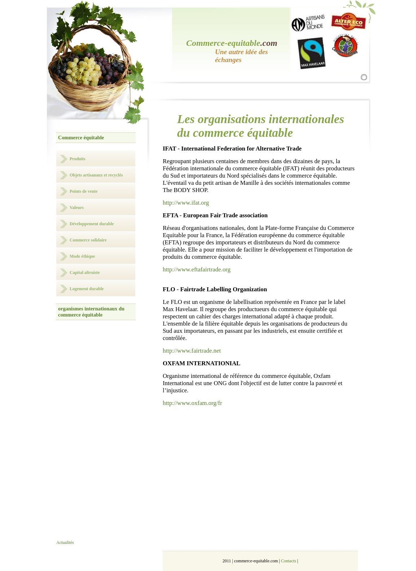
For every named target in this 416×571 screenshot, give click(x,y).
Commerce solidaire (88, 240)
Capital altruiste (85, 272)
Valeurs (77, 207)
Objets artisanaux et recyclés (96, 175)
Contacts (288, 560)
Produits (78, 158)
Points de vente (83, 191)
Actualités (65, 542)
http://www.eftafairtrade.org (197, 269)
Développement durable (92, 223)
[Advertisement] (104, 435)
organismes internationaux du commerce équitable (91, 312)
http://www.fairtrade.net (192, 350)
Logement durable (87, 288)
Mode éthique (82, 256)
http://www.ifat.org (186, 202)
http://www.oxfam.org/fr (192, 403)
